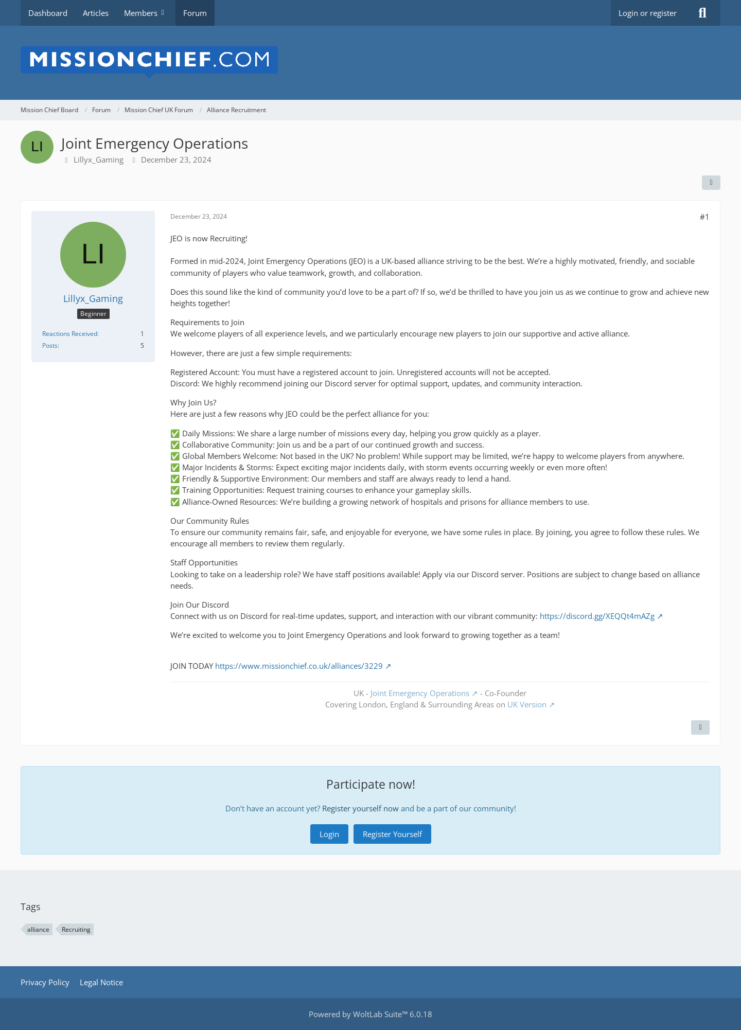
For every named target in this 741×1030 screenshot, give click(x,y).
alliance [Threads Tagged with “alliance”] (38, 929)
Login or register (648, 13)
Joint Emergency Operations (419, 693)
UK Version (526, 704)
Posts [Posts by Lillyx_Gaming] (50, 345)
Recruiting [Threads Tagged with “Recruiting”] (76, 929)
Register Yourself (392, 834)
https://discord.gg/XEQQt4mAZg (597, 616)
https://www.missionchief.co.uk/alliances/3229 (299, 666)
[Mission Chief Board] (370, 62)
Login (329, 834)
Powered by (370, 1014)
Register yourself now (360, 808)
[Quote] (700, 727)
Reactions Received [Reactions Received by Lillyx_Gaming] (69, 333)
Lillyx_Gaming (98, 159)
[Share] (711, 182)
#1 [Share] (705, 216)
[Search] (702, 13)
